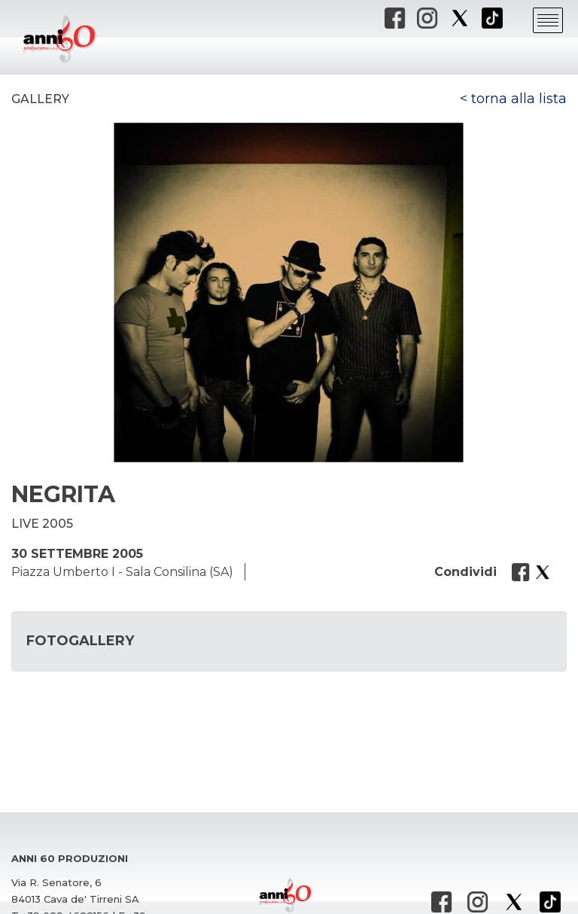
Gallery (40, 99)
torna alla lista (519, 98)
